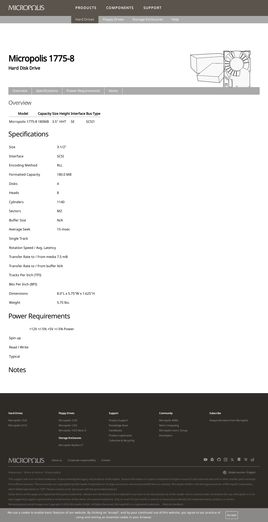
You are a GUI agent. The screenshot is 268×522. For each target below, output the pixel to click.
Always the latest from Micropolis (228, 420)
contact (59, 489)
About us (57, 460)
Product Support (118, 420)
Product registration (120, 435)
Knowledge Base (118, 425)
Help (175, 19)
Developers (166, 435)
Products (86, 7)
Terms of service (33, 472)
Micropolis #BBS (168, 420)
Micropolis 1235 (68, 420)
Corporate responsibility (82, 460)
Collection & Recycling (121, 440)
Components (120, 7)
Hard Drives (84, 19)
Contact (105, 460)
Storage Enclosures (147, 19)
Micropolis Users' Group (173, 430)
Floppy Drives (113, 19)
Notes (113, 90)
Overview (20, 90)
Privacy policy (53, 472)
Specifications (47, 90)
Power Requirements (83, 90)
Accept (231, 515)
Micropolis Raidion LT (71, 445)
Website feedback (172, 504)
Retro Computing (169, 425)
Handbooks (115, 430)
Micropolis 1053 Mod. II (72, 430)
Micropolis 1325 (17, 420)
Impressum (15, 472)
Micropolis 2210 (17, 425)
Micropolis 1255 (68, 425)
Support (152, 7)
